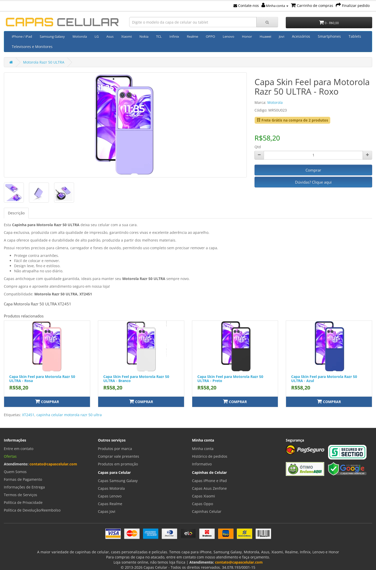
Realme (192, 36)
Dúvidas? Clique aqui (313, 182)
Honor (247, 36)
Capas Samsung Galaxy (118, 480)
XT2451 (28, 414)
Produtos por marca (115, 448)
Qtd (258, 146)
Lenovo (228, 36)
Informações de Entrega (24, 487)
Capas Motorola (111, 488)
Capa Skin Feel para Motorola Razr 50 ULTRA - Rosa (42, 378)
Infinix (174, 36)
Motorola (80, 36)
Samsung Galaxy (52, 36)
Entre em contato (18, 448)
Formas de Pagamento (23, 479)
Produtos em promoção (118, 464)
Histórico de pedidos (209, 456)
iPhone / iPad (22, 36)
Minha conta (274, 5)
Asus (110, 36)
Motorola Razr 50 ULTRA (43, 62)
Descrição (16, 213)
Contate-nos (246, 5)
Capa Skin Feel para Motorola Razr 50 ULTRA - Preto (230, 378)
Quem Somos (15, 471)
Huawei (265, 36)
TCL (159, 36)
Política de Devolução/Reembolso (32, 510)
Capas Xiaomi (203, 496)
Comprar (313, 170)
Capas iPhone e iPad (209, 480)
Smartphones (329, 36)
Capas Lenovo (109, 496)
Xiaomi (126, 36)
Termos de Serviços (20, 494)
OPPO (210, 36)
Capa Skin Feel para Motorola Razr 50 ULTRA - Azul (324, 378)
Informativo (202, 464)
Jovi (281, 36)
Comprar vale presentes (118, 456)
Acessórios (301, 36)
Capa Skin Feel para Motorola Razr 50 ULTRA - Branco (136, 378)
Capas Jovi (106, 511)
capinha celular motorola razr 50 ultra (69, 414)
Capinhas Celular (206, 511)
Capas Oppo (202, 503)
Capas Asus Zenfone (209, 488)
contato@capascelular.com (53, 464)
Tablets (355, 36)
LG (97, 36)
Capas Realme (110, 503)
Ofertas (10, 456)
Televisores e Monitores (32, 46)
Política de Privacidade (23, 502)
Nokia (143, 36)
